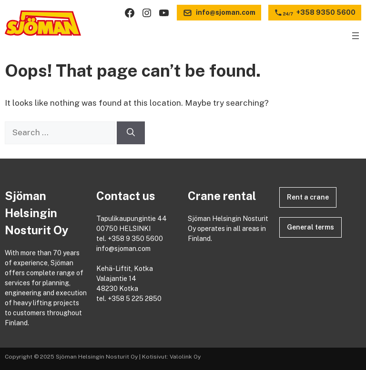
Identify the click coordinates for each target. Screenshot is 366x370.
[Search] (131, 132)
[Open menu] (355, 35)
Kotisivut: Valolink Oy (171, 356)
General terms (310, 227)
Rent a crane (308, 197)
